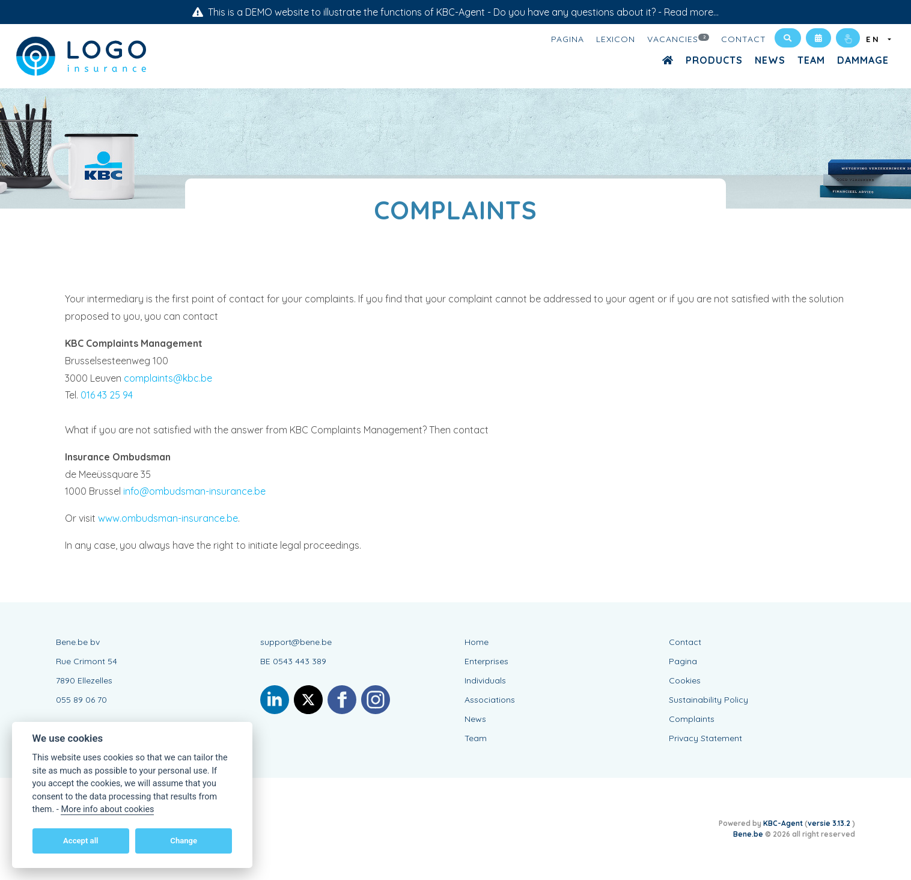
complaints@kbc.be (168, 378)
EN (876, 39)
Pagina (567, 39)
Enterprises (486, 661)
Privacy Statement (705, 738)
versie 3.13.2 (830, 823)
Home (477, 642)
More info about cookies (107, 809)
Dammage (863, 60)
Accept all (80, 840)
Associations (490, 699)
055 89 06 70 (81, 699)
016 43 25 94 (107, 395)
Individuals (485, 680)
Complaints (691, 718)
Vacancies (678, 38)
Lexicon (615, 39)
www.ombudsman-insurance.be (168, 518)
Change (183, 840)
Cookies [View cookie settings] (685, 680)
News (770, 60)
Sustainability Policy (708, 699)
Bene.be (748, 834)
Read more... (691, 12)
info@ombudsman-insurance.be (194, 491)
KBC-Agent (783, 823)
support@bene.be (296, 642)
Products (714, 60)
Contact (743, 39)
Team (811, 60)
